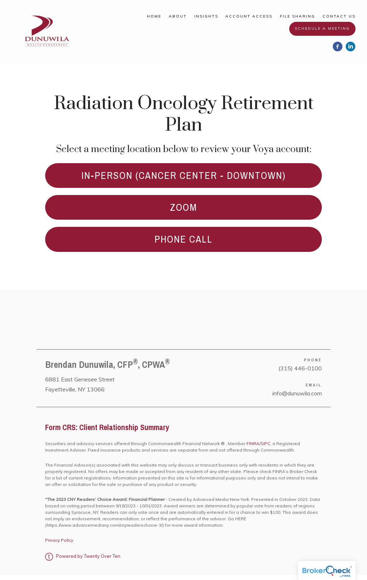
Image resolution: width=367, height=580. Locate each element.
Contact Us (339, 16)
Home (154, 16)
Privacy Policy (59, 545)
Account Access (248, 16)
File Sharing (297, 16)
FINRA (252, 448)
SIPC (265, 448)
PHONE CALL (183, 243)
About (178, 16)
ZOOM (183, 210)
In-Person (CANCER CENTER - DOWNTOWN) (183, 176)
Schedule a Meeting (322, 28)
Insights (206, 16)
